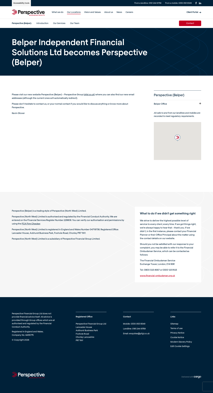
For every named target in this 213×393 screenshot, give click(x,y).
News (119, 12)
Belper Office (177, 104)
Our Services (59, 23)
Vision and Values (92, 12)
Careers (129, 12)
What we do (57, 12)
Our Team (74, 23)
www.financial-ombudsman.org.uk (157, 275)
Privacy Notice (177, 332)
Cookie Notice (177, 337)
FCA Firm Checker (31, 223)
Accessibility (21, 3)
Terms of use (176, 328)
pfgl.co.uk (89, 94)
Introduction (42, 23)
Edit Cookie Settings (180, 346)
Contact (190, 23)
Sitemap (174, 323)
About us (108, 12)
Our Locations (74, 12)
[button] (177, 138)
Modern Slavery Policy (181, 341)
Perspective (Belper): (22, 23)
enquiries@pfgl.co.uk (139, 333)
